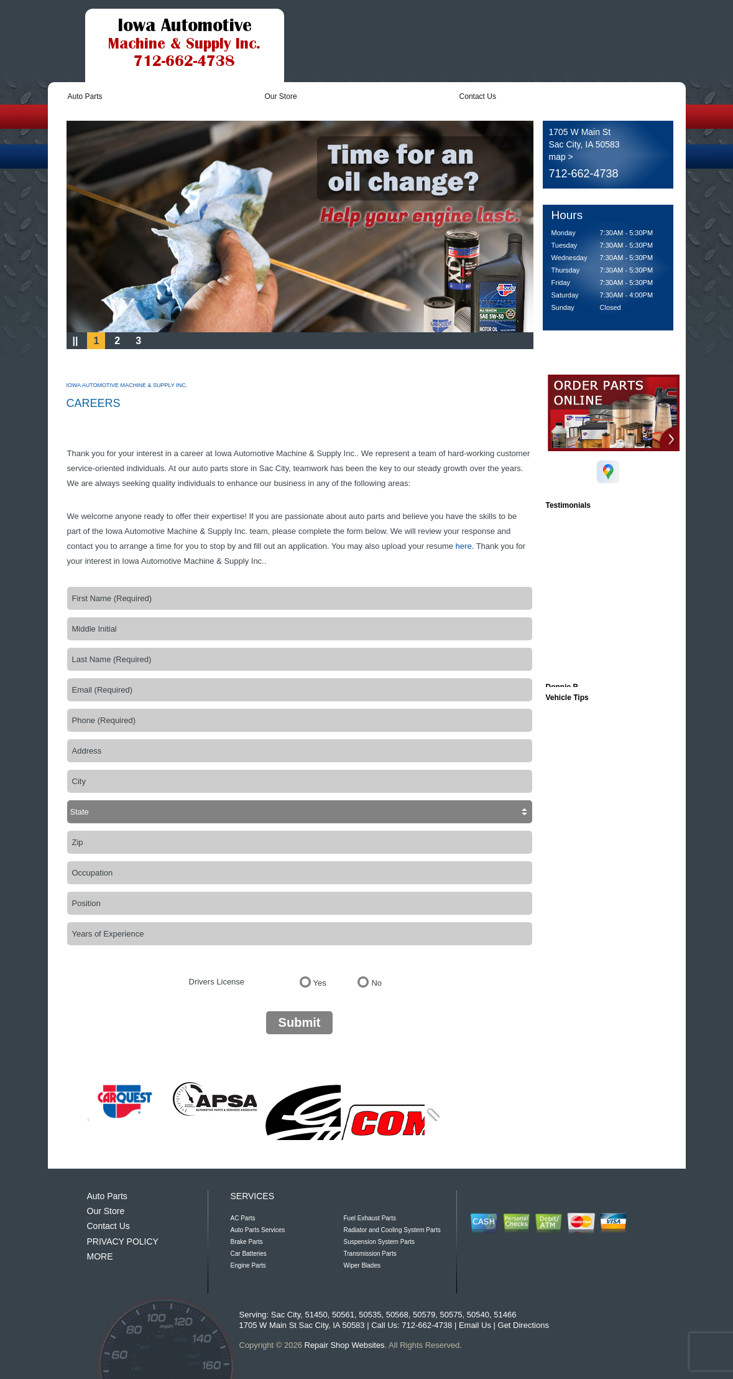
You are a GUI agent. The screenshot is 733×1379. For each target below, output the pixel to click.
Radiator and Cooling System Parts (392, 1230)
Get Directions (523, 1325)
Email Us (475, 1325)
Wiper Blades (362, 1265)
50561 (343, 1314)
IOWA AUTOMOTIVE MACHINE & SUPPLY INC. (127, 385)
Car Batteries (249, 1253)
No (376, 983)
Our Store (281, 96)
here (464, 546)
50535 (370, 1314)
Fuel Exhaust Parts (370, 1218)
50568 (397, 1314)
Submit (300, 1022)
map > (561, 157)
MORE (100, 1256)
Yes (319, 983)
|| (75, 340)
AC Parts (243, 1218)
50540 (478, 1314)
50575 (451, 1314)
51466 (505, 1314)
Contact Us (477, 96)
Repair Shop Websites (345, 1345)
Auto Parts (85, 96)
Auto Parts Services (258, 1230)
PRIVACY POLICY (123, 1241)
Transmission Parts (370, 1253)
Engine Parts (248, 1265)
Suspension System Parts (379, 1241)
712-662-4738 (584, 173)
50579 (424, 1314)
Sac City (285, 1314)
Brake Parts (247, 1241)
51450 (316, 1314)
